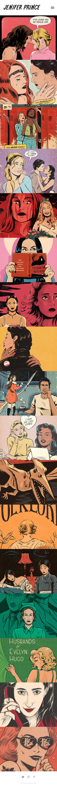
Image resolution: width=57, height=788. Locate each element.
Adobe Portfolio (32, 783)
